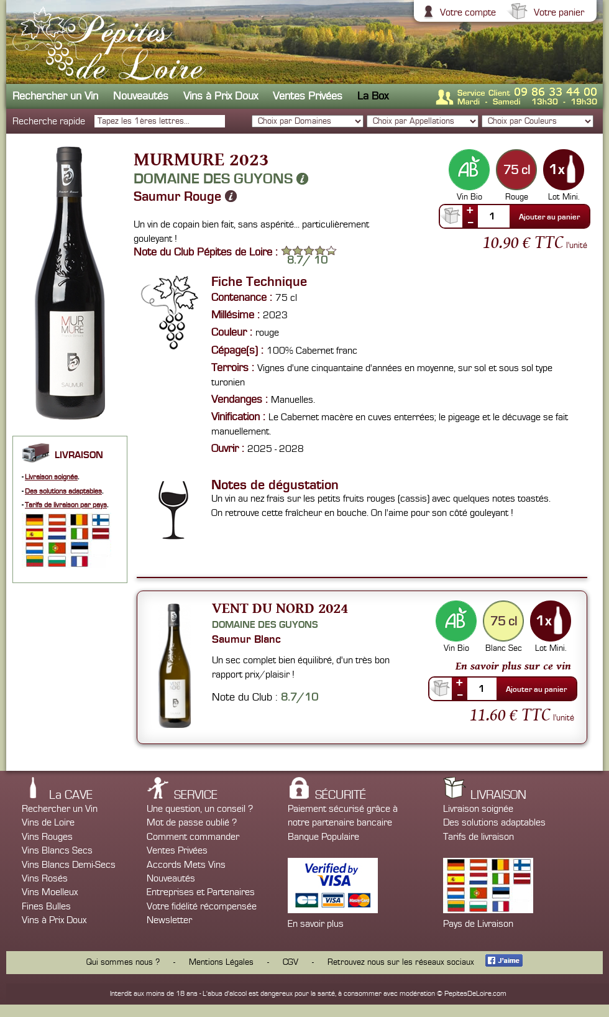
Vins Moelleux (50, 892)
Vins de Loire (48, 822)
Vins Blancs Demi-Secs (69, 864)
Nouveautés (140, 96)
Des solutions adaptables (63, 491)
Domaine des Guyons (221, 178)
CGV (290, 962)
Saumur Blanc (246, 639)
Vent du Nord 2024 (280, 608)
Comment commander (193, 836)
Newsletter (169, 920)
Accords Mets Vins (186, 864)
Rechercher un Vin (55, 96)
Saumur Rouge (185, 196)
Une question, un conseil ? (200, 808)
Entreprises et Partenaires (201, 892)
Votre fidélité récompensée (202, 906)
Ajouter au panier (549, 217)
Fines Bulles (46, 906)
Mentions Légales (221, 962)
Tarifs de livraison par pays (66, 505)
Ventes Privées (307, 96)
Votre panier (557, 12)
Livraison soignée (51, 477)
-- (470, 222)
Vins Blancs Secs (57, 850)
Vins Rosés (45, 878)
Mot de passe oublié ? (192, 822)
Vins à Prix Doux (220, 96)
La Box (372, 96)
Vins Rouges (47, 836)
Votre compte (466, 12)
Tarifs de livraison (478, 836)
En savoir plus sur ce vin (513, 666)
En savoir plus (316, 923)
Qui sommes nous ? (123, 962)
